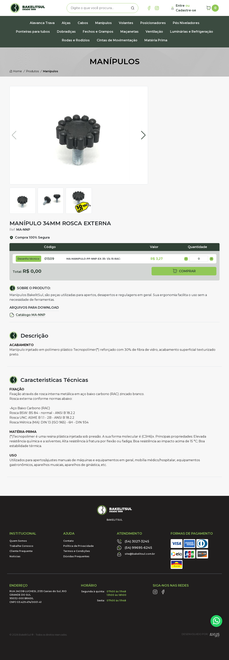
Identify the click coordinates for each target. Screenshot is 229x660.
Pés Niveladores (186, 23)
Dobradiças (66, 31)
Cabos (83, 23)
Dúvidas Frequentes (76, 556)
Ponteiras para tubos (33, 31)
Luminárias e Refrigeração (191, 31)
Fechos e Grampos (98, 31)
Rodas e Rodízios (76, 40)
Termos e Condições (76, 551)
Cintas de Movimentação (117, 40)
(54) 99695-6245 (134, 547)
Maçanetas (129, 31)
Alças (66, 23)
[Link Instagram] (157, 8)
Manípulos (103, 23)
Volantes (126, 23)
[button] (143, 135)
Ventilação (154, 31)
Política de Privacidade (78, 545)
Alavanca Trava (42, 23)
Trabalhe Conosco (21, 545)
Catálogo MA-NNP (27, 315)
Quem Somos (18, 540)
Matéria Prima (155, 40)
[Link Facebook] (149, 8)
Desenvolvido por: (201, 635)
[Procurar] (132, 8)
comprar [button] (184, 271)
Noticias (14, 556)
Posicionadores (153, 23)
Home (15, 71)
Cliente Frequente (21, 551)
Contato (68, 540)
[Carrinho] (212, 8)
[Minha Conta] (187, 8)
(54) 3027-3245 (133, 541)
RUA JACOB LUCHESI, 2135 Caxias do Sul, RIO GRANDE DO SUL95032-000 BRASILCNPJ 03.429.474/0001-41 (38, 597)
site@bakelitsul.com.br (136, 554)
